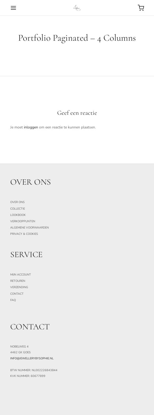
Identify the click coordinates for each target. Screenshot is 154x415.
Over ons (17, 202)
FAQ (13, 300)
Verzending (19, 287)
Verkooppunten (22, 221)
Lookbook (18, 215)
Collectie (17, 209)
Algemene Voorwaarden (29, 228)
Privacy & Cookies (24, 234)
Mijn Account (20, 275)
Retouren (17, 281)
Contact (17, 294)
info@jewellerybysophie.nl (32, 358)
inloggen (31, 127)
